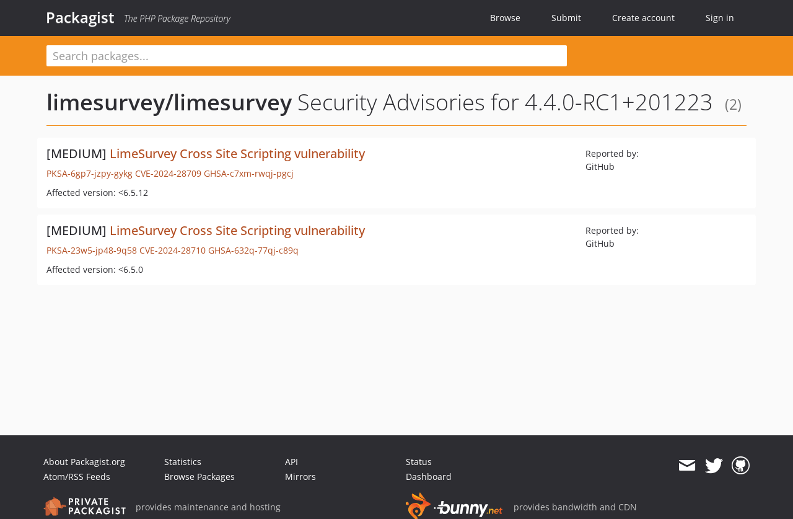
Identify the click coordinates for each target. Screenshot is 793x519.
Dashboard (429, 476)
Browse (505, 18)
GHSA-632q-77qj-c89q (253, 250)
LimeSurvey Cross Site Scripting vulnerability (237, 153)
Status (419, 462)
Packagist (80, 17)
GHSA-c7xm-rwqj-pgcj (249, 173)
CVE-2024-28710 (172, 250)
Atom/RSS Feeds (76, 476)
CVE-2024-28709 (168, 173)
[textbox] (306, 55)
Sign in (720, 18)
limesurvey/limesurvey (169, 102)
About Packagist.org (84, 462)
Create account (643, 18)
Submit (566, 18)
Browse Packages (199, 476)
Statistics (182, 462)
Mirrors (300, 476)
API (291, 462)
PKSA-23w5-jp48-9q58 (91, 250)
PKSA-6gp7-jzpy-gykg (89, 173)
